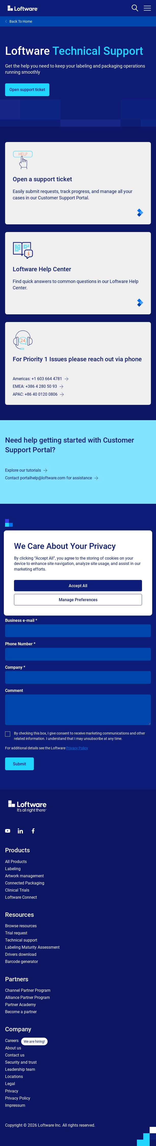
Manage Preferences (78, 599)
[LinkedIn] (20, 830)
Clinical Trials (17, 890)
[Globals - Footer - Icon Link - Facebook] (33, 830)
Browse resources (21, 925)
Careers (12, 1040)
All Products (16, 861)
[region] (78, 573)
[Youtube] (7, 830)
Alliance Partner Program (27, 997)
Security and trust (21, 1062)
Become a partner (21, 1011)
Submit (19, 764)
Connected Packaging (24, 883)
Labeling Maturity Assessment (32, 947)
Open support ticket (27, 89)
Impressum (15, 1105)
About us (13, 1048)
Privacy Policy (77, 748)
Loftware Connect (21, 897)
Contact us (14, 1055)
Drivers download (20, 954)
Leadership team (20, 1069)
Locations (14, 1076)
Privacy (11, 1091)
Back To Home (18, 21)
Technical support (21, 940)
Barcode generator (21, 961)
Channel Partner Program (27, 990)
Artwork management (24, 875)
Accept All (78, 585)
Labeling (13, 868)
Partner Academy (20, 1004)
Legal (10, 1083)
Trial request (16, 933)
